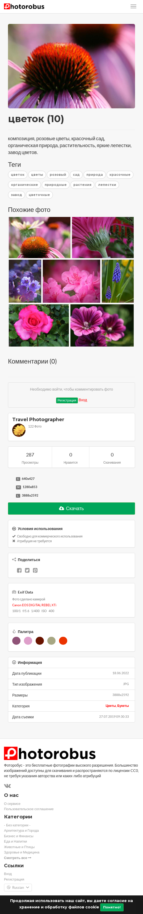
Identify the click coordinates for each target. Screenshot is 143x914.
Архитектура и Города (21, 830)
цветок (17, 175)
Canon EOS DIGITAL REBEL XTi (34, 605)
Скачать (71, 508)
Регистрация (67, 400)
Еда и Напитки (15, 841)
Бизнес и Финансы (18, 836)
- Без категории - (17, 825)
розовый (58, 175)
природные (56, 185)
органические (24, 185)
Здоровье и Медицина (21, 852)
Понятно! (112, 907)
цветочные (39, 195)
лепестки (107, 185)
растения (82, 185)
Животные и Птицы (19, 847)
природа (94, 175)
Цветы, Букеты (117, 705)
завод (16, 195)
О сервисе (12, 804)
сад (76, 175)
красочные (120, 175)
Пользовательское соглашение (29, 809)
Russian (18, 888)
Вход (83, 400)
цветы (37, 175)
